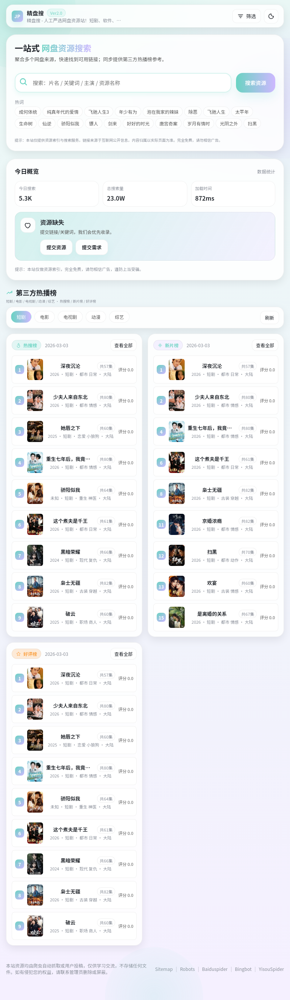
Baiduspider (215, 969)
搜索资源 (255, 83)
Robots (187, 969)
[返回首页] (68, 16)
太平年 (242, 111)
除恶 (192, 111)
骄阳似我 (70, 123)
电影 (44, 317)
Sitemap (164, 969)
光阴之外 (229, 123)
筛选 (246, 16)
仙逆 (46, 123)
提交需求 (92, 247)
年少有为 (128, 111)
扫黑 (252, 123)
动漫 (95, 317)
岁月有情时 (198, 123)
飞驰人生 (216, 111)
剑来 (112, 123)
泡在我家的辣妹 (163, 111)
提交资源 (56, 247)
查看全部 (123, 345)
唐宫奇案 (168, 123)
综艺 (119, 317)
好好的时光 (138, 123)
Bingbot (243, 969)
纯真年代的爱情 (63, 111)
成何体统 (28, 111)
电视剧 (70, 317)
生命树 (25, 123)
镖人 (93, 123)
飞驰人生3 (98, 111)
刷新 (269, 317)
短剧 (21, 317)
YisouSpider (271, 969)
